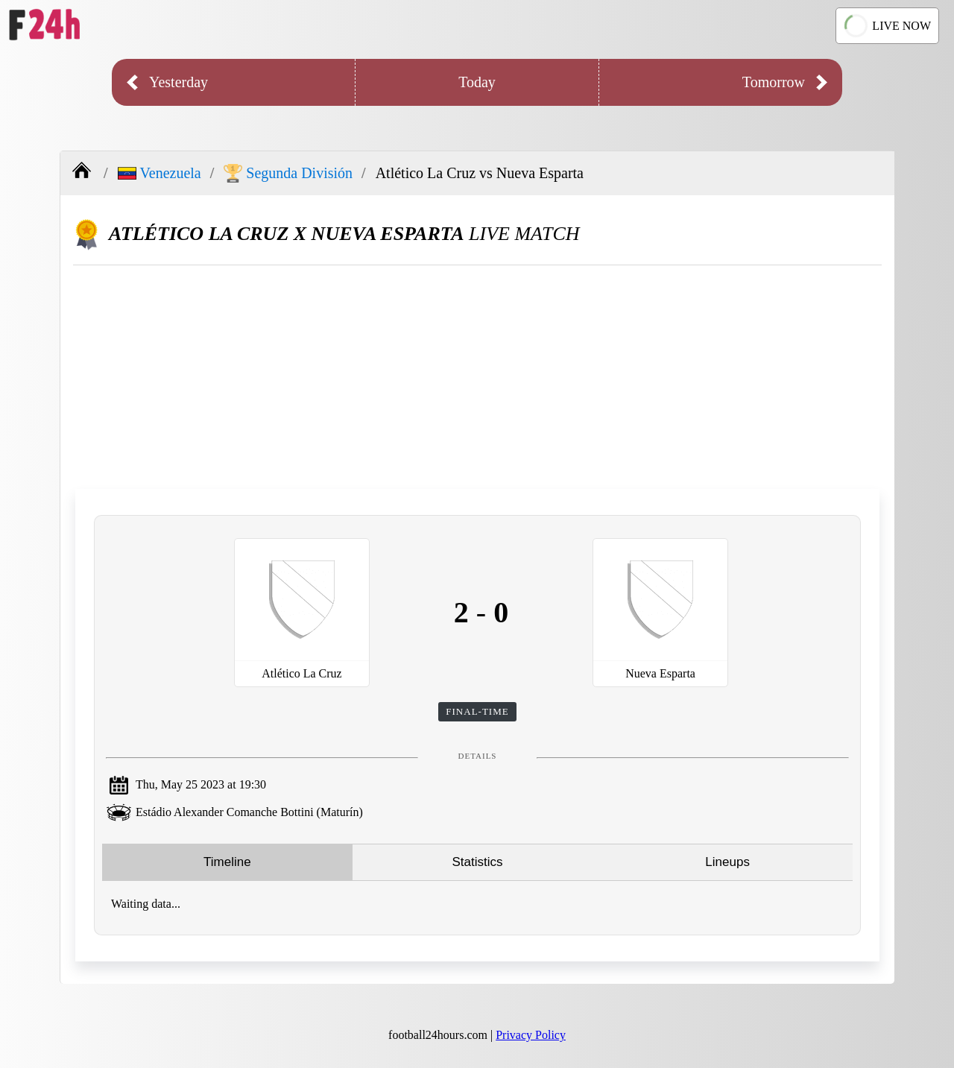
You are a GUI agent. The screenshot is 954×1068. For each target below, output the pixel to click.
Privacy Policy (531, 1034)
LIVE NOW (887, 25)
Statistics (477, 862)
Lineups (727, 862)
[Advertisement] (477, 377)
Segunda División (288, 173)
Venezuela (159, 173)
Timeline (227, 862)
